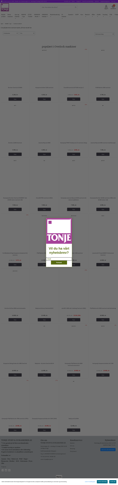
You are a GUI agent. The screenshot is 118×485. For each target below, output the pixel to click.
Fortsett (59, 262)
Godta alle (112, 481)
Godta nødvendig (102, 481)
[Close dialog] (70, 219)
